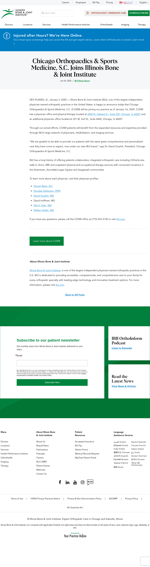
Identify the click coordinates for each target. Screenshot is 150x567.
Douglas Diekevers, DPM (47, 192)
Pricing (109, 3)
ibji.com (120, 220)
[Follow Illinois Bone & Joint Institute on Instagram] (82, 483)
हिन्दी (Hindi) (118, 468)
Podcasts (40, 455)
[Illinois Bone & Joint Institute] (17, 15)
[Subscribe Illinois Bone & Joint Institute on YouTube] (75, 483)
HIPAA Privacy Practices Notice (45, 500)
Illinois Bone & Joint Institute (45, 272)
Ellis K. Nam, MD (43, 207)
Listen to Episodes (122, 349)
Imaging (5, 463)
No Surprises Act (75, 509)
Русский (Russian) (121, 461)
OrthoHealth (6, 459)
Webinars (40, 471)
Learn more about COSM (46, 242)
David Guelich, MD (44, 197)
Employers (81, 3)
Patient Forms (81, 451)
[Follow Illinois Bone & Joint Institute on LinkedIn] (67, 483)
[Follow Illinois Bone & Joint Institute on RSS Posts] (90, 483)
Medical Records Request (87, 455)
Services (5, 451)
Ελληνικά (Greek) (121, 447)
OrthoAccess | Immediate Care (106, 13)
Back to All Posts (75, 296)
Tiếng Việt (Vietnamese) (136, 465)
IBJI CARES (41, 463)
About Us (40, 443)
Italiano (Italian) (137, 450)
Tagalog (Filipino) (121, 464)
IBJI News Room (82, 82)
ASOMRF (113, 500)
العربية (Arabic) (120, 443)
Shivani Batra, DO (43, 187)
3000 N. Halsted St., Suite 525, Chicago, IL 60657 (114, 115)
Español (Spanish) (138, 443)
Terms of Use (17, 500)
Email (19, 357)
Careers (65, 3)
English (143, 3)
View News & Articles (124, 387)
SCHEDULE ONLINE (138, 14)
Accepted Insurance (84, 443)
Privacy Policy (131, 500)
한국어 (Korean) (137, 461)
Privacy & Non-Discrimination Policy (84, 500)
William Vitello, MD (44, 211)
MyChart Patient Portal (85, 459)
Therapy (4, 467)
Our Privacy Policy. (45, 376)
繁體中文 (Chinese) (122, 454)
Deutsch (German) (139, 457)
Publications (42, 451)
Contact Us (41, 475)
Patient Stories (43, 467)
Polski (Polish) (119, 450)
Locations (5, 447)
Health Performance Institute (14, 455)
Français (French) (138, 447)
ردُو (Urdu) (135, 454)
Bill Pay (96, 3)
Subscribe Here (52, 383)
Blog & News (42, 447)
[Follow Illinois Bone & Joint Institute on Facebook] (60, 483)
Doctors (4, 443)
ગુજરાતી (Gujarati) (121, 457)
